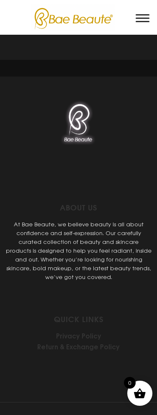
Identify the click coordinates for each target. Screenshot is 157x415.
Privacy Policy (78, 335)
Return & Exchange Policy (78, 346)
